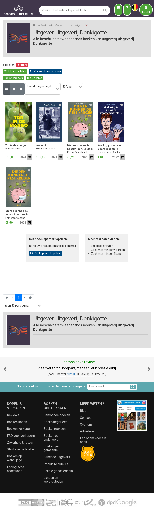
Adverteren (87, 420)
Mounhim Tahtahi (46, 137)
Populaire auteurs (56, 453)
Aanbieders (121, 501)
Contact (85, 407)
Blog (83, 400)
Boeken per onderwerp (52, 426)
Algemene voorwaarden (60, 501)
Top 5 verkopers (48, 71)
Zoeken (106, 501)
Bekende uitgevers (57, 446)
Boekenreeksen (55, 418)
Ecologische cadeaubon (15, 458)
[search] (104, 10)
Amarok (41, 134)
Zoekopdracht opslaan (19, 71)
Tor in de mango (15, 134)
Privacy (82, 501)
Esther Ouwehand (77, 141)
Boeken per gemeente (52, 437)
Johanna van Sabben (109, 141)
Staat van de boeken (21, 438)
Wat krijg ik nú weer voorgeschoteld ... (110, 136)
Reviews (13, 404)
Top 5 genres (69, 71)
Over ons (86, 413)
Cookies (95, 501)
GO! (133, 375)
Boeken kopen (17, 411)
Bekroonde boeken (57, 404)
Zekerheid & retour (20, 431)
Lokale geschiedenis (58, 460)
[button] (5, 358)
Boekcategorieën (55, 411)
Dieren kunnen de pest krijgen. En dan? (80, 136)
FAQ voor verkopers (21, 425)
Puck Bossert (12, 137)
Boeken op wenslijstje (14, 447)
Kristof (71, 363)
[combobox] (44, 80)
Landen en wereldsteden (53, 468)
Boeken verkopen (19, 418)
